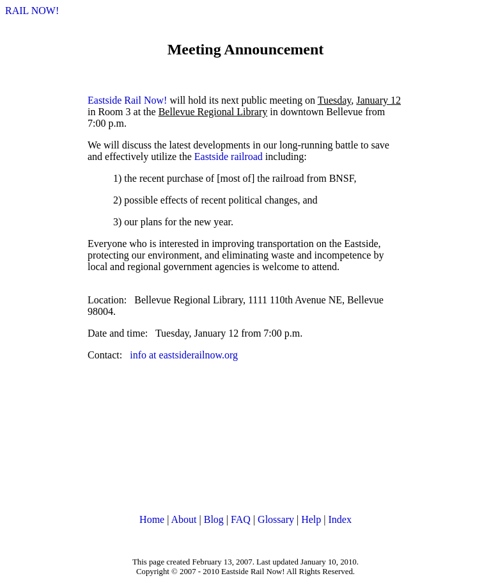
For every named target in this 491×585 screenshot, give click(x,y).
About (184, 519)
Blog (214, 519)
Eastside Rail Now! (127, 100)
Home (151, 519)
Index (339, 519)
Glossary (276, 519)
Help (311, 519)
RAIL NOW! (32, 10)
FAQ (241, 519)
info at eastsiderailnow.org (184, 354)
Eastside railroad (228, 156)
